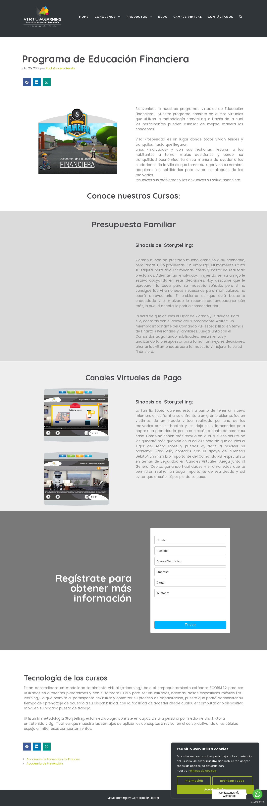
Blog (162, 17)
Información (194, 781)
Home (84, 17)
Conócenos (109, 17)
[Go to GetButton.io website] (257, 802)
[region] (215, 770)
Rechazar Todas (232, 781)
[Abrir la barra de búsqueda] (240, 17)
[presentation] (184, 609)
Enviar (190, 625)
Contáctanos (220, 17)
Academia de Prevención (45, 763)
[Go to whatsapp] (257, 794)
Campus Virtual (187, 17)
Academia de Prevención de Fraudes (53, 759)
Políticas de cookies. (202, 771)
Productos (141, 17)
